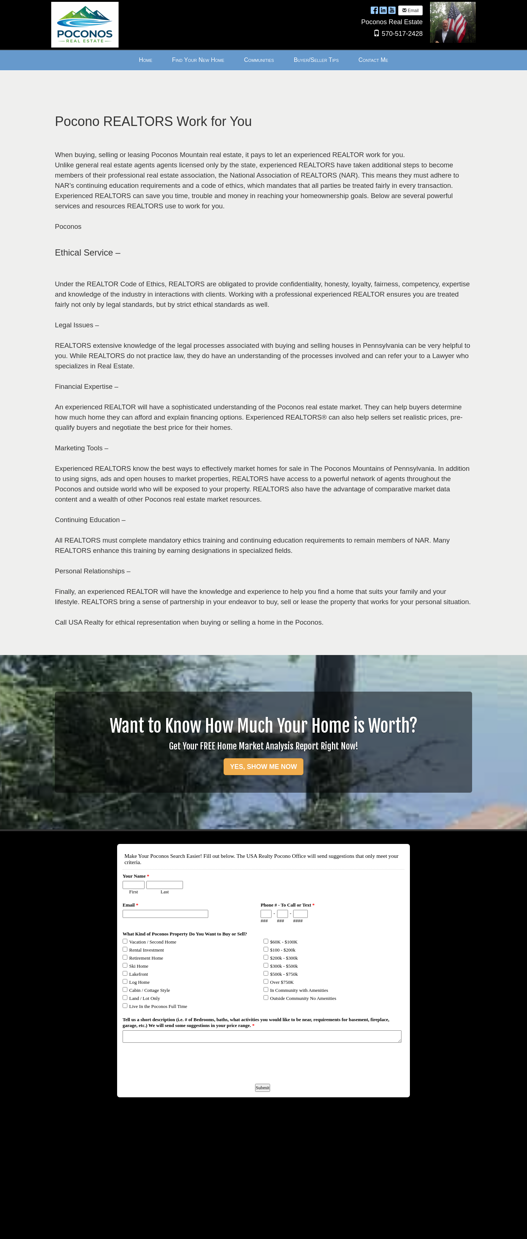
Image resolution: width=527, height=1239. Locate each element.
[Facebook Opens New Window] (374, 10)
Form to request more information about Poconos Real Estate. (262, 1199)
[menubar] (263, 60)
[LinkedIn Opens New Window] (383, 10)
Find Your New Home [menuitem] (198, 60)
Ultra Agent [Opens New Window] (198, 1227)
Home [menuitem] (145, 60)
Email (410, 10)
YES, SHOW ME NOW (263, 766)
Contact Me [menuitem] (373, 60)
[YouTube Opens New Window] (392, 10)
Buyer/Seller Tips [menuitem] (316, 60)
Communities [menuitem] (259, 60)
